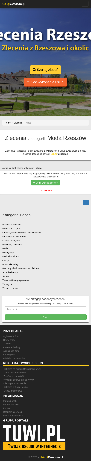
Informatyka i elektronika (14, 236)
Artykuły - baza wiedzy (14, 358)
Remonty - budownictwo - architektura (20, 268)
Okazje (5, 260)
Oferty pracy (9, 340)
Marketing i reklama (12, 244)
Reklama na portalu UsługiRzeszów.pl (22, 369)
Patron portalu (10, 401)
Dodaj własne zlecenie (45, 183)
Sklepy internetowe (12, 391)
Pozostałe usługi (10, 264)
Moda (5, 248)
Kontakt (7, 408)
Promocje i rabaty (11, 347)
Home (8, 122)
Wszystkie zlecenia (11, 224)
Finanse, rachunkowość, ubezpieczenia (21, 232)
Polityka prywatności (13, 415)
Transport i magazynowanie (15, 280)
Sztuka (5, 276)
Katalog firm (9, 354)
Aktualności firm (11, 351)
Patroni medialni (11, 404)
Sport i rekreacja (10, 272)
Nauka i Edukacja (11, 256)
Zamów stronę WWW (13, 376)
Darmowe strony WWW (14, 372)
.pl (13, 3)
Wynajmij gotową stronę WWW (18, 380)
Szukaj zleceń (45, 70)
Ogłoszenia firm (10, 336)
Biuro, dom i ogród (11, 228)
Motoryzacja (8, 252)
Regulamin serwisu (12, 412)
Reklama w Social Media (15, 387)
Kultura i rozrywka (11, 240)
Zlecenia (7, 343)
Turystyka (7, 284)
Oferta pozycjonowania (14, 383)
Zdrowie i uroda (10, 288)
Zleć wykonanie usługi (45, 82)
